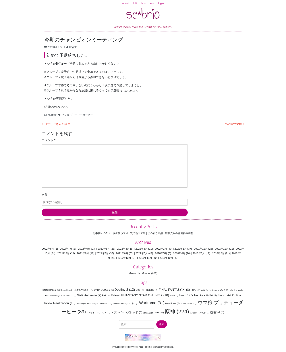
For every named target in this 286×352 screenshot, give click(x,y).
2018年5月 (161, 253)
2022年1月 (180, 248)
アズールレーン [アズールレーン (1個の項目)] (188, 303)
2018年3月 (199, 253)
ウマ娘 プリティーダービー (77, 114)
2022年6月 (84, 248)
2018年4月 (179, 253)
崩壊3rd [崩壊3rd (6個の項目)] (217, 312)
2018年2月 (218, 253)
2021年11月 (222, 248)
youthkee (168, 347)
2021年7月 (102, 253)
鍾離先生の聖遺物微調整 (179, 233)
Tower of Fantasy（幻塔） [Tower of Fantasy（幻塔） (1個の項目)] (125, 303)
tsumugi (157, 347)
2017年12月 (124, 257)
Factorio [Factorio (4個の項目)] (151, 289)
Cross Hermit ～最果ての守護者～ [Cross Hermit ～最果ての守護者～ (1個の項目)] (77, 290)
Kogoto (73, 47)
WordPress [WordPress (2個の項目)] (172, 303)
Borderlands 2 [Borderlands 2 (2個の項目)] (51, 290)
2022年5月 (104, 248)
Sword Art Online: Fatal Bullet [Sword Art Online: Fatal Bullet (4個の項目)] (198, 295)
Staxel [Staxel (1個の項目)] (174, 296)
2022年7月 (66, 248)
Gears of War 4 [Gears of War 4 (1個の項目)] (220, 290)
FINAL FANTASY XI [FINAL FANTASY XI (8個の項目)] (174, 289)
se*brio (143, 13)
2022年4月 (123, 248)
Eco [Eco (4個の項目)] (140, 289)
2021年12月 (201, 248)
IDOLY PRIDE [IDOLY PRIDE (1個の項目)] (68, 296)
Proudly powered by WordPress (127, 347)
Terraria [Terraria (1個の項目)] (81, 303)
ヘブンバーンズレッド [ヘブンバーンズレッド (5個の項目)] (126, 312)
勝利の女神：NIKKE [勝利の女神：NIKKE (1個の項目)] (153, 312)
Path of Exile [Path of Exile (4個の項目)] (111, 295)
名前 (45, 194)
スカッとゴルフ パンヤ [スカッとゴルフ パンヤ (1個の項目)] (98, 312)
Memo (132, 273)
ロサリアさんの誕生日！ (60, 124)
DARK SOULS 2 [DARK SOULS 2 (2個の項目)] (104, 290)
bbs (143, 3)
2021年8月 (83, 253)
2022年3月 (141, 248)
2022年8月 (48, 248)
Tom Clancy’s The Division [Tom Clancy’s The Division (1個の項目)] (99, 303)
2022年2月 (161, 248)
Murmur (52, 114)
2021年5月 (142, 253)
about (125, 3)
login (161, 3)
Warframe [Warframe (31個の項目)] (152, 303)
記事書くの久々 (102, 233)
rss (152, 3)
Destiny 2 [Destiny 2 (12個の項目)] (124, 289)
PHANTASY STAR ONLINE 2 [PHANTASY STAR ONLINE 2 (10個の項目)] (145, 295)
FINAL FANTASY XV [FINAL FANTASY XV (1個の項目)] (201, 290)
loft (135, 3)
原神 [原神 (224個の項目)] (177, 311)
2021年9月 (63, 253)
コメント (48, 140)
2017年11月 (145, 257)
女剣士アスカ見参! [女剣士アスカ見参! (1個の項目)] (199, 312)
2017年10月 (166, 257)
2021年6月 (122, 253)
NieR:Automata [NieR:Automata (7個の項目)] (89, 295)
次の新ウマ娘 (233, 124)
